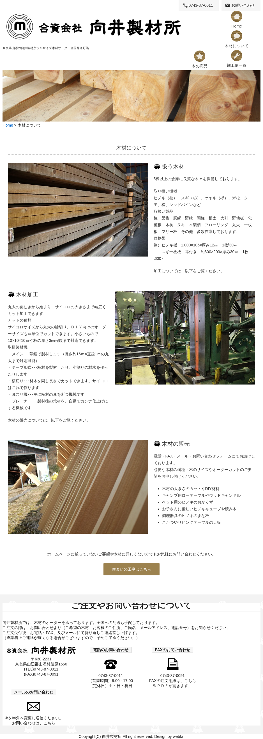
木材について (236, 39)
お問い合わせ (243, 5)
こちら (190, 680)
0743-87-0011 (200, 5)
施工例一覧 (236, 59)
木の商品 (199, 59)
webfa (178, 736)
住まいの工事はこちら (131, 569)
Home (236, 19)
